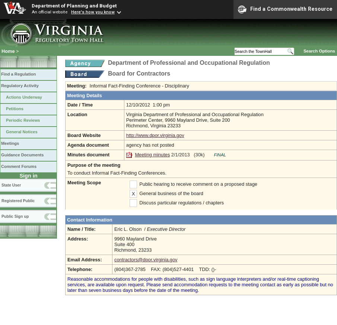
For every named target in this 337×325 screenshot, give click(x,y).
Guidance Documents (22, 155)
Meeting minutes (152, 154)
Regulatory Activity (20, 85)
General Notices (22, 132)
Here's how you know (93, 12)
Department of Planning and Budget (74, 6)
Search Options (319, 51)
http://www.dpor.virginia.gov (155, 135)
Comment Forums (18, 166)
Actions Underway (24, 97)
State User (11, 185)
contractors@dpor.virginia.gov (145, 259)
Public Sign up (15, 216)
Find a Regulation (18, 74)
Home (8, 51)
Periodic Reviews (23, 120)
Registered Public (18, 200)
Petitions (14, 108)
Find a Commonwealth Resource (285, 9)
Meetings (10, 143)
